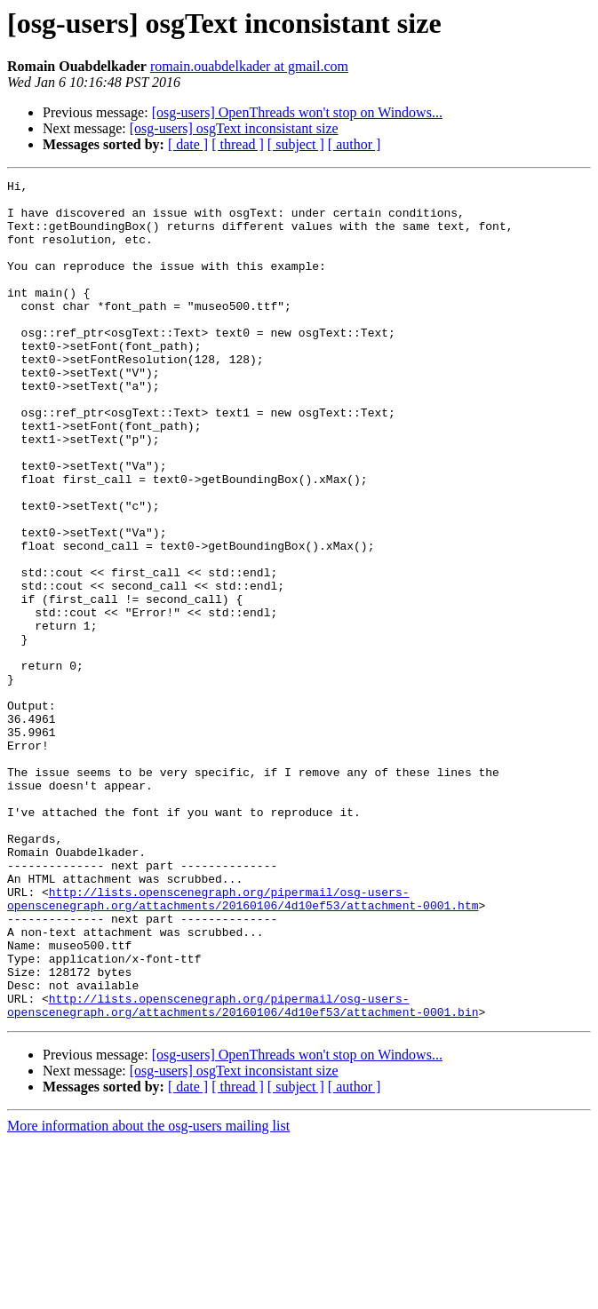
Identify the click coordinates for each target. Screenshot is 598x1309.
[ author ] (354, 144)
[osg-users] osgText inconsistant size (234, 128)
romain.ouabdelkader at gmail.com (249, 66)
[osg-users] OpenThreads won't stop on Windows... (297, 112)
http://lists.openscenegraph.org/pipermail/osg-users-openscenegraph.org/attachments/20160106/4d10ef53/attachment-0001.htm (242, 1043)
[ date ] (188, 144)
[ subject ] (295, 144)
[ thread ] (237, 144)
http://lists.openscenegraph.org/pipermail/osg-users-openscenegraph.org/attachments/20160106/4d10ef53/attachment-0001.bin (242, 1171)
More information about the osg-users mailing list (148, 1293)
